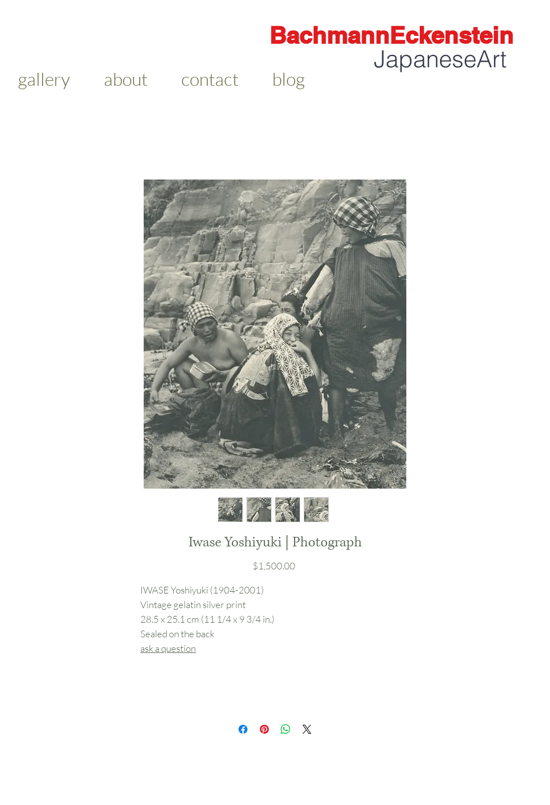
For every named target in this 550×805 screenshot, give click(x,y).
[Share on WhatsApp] (285, 729)
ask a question (168, 648)
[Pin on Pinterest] (264, 729)
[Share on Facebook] (243, 729)
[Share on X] (307, 729)
